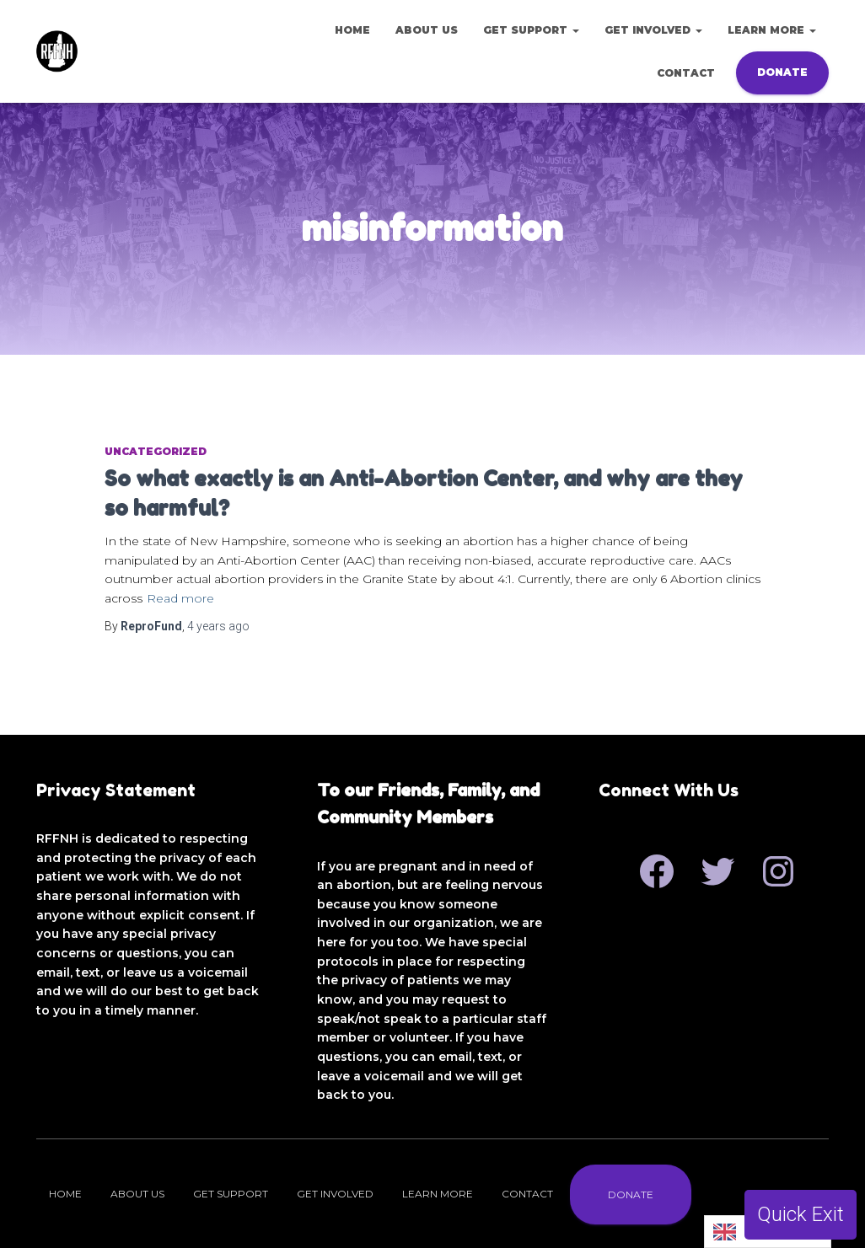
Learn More (772, 30)
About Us (426, 30)
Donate (782, 72)
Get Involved (653, 30)
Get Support (531, 30)
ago (218, 626)
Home (352, 30)
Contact (686, 73)
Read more (180, 598)
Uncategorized (156, 451)
